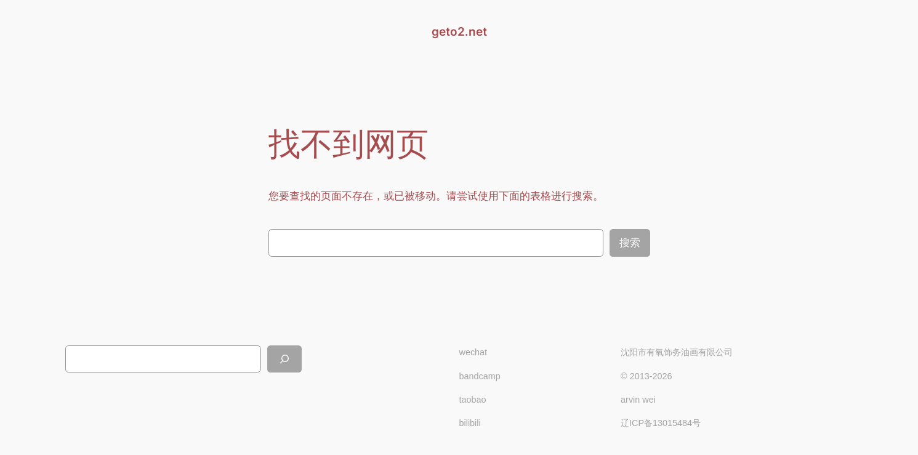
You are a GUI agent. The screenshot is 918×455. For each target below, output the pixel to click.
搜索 (629, 243)
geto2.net (459, 31)
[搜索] (284, 358)
